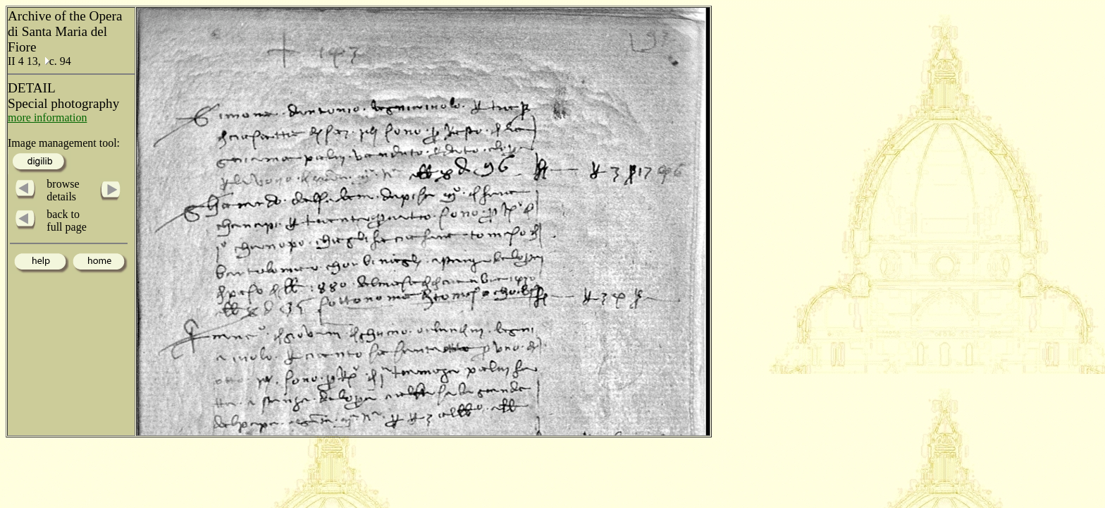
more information (47, 117)
